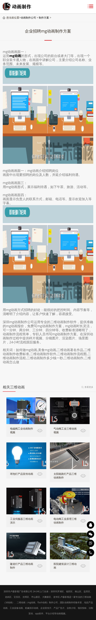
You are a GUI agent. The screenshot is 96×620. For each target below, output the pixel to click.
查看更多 (88, 387)
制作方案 (44, 17)
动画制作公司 (28, 17)
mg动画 (15, 55)
